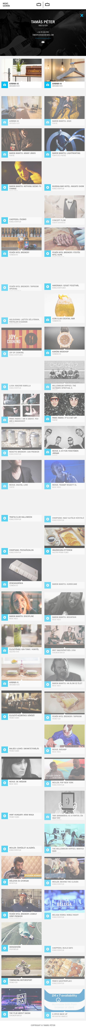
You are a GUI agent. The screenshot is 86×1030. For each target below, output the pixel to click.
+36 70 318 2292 (43, 32)
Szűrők (6, 6)
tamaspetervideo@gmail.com (43, 35)
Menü (5, 3)
